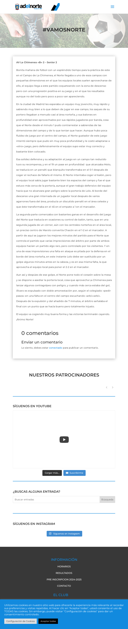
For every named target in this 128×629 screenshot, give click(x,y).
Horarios (64, 566)
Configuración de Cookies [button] (20, 621)
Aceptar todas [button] (48, 621)
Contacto (64, 585)
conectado (55, 347)
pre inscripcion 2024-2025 (64, 579)
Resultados (64, 573)
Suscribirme (74, 472)
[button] (112, 387)
